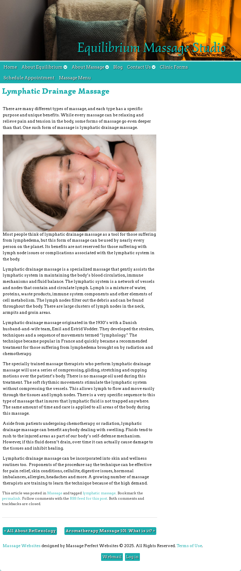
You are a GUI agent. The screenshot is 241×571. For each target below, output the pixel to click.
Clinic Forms (174, 67)
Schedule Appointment (29, 78)
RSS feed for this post (88, 498)
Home (10, 67)
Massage (54, 493)
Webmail (112, 557)
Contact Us (141, 67)
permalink (11, 498)
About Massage (90, 67)
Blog (118, 67)
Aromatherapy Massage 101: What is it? (110, 531)
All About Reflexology (30, 531)
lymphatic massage (99, 493)
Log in (132, 557)
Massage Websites (22, 546)
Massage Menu (75, 78)
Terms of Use (189, 546)
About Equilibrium (44, 67)
